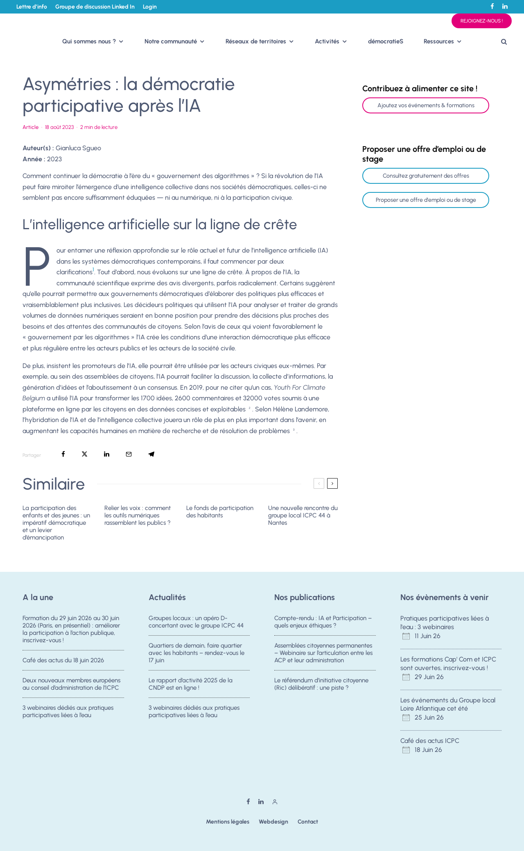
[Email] (129, 454)
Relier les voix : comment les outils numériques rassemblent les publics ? (137, 515)
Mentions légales (227, 821)
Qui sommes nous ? (89, 41)
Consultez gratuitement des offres (426, 175)
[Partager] (63, 454)
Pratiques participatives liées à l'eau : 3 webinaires (444, 622)
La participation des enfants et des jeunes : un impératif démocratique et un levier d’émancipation (56, 522)
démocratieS (385, 41)
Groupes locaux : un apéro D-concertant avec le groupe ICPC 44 (196, 621)
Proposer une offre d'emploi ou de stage (426, 199)
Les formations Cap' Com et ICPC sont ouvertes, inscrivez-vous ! (448, 663)
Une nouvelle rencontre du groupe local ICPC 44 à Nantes (303, 515)
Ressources (439, 41)
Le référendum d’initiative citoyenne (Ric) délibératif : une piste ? (321, 684)
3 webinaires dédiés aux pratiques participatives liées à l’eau (68, 715)
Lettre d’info (31, 6)
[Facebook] (492, 6)
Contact (308, 821)
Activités (327, 41)
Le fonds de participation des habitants (219, 511)
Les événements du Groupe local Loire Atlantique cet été (447, 704)
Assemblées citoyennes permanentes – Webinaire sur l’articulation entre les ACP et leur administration (323, 653)
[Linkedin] (505, 6)
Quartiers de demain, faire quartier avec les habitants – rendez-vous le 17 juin (196, 653)
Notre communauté (171, 41)
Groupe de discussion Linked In (95, 6)
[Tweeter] (84, 454)
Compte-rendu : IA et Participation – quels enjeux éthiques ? (323, 621)
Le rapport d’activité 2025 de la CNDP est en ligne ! (191, 684)
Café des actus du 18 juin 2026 (63, 660)
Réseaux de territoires (256, 41)
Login (150, 6)
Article (30, 127)
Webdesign (273, 821)
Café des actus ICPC (429, 741)
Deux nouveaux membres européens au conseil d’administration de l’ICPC (71, 684)
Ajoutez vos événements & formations (425, 105)
